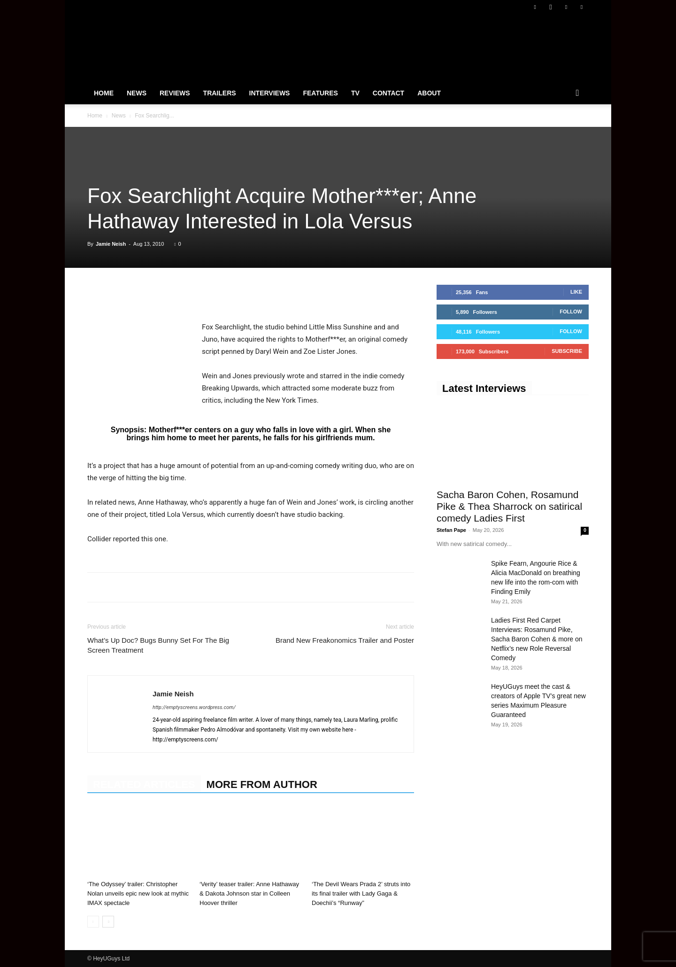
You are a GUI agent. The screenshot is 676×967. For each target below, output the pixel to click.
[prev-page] (93, 922)
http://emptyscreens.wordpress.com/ (194, 707)
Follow (571, 311)
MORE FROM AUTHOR (262, 784)
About (429, 93)
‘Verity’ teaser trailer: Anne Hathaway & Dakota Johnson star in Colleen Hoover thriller (249, 893)
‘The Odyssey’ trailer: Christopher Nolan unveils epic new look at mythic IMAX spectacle (138, 893)
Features (320, 93)
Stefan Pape (451, 530)
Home (104, 93)
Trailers (219, 93)
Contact (388, 93)
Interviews (269, 93)
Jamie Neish (111, 244)
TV (355, 93)
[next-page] (108, 922)
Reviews (175, 93)
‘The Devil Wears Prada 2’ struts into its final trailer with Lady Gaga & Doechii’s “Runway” (361, 893)
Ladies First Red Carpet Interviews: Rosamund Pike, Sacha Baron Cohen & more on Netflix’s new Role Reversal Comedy (537, 639)
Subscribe (567, 351)
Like (576, 292)
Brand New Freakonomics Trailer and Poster (345, 640)
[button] (577, 93)
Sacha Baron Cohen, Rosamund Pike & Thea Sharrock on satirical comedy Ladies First (509, 506)
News (136, 93)
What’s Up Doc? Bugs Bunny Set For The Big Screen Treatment (158, 645)
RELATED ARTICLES (144, 784)
